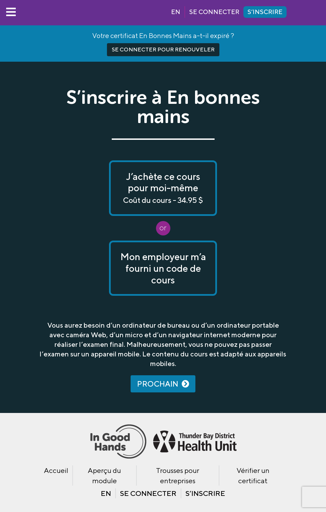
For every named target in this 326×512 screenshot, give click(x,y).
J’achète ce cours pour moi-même (163, 188)
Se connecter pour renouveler (163, 49)
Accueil (56, 470)
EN (175, 11)
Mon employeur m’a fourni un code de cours (163, 268)
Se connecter (214, 11)
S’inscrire (264, 11)
